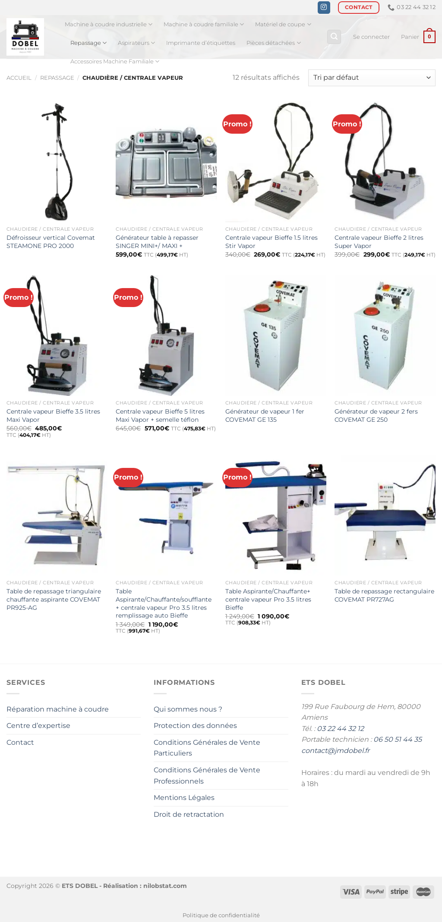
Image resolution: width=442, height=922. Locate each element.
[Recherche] (334, 37)
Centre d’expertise (38, 725)
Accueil (19, 78)
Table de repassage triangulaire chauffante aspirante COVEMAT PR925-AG (53, 599)
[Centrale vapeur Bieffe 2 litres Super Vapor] (385, 161)
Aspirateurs (136, 43)
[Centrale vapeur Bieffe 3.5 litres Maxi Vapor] (56, 335)
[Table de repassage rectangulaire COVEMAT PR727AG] (385, 515)
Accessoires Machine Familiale (114, 61)
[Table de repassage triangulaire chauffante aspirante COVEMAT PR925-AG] (56, 515)
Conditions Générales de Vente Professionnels (207, 775)
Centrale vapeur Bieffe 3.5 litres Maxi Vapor (53, 415)
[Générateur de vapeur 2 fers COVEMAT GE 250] (385, 335)
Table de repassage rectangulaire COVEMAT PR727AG (384, 595)
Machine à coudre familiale (204, 24)
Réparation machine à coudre (57, 709)
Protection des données (195, 725)
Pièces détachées (273, 43)
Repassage (88, 43)
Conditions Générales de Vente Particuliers (207, 748)
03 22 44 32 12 (340, 728)
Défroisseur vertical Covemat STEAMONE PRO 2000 (50, 242)
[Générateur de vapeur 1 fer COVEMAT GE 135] (275, 335)
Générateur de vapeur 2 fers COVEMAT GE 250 (376, 415)
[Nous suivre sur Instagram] (324, 7)
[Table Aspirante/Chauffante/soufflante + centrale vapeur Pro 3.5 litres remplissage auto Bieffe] (166, 515)
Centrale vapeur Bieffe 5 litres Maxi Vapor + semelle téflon (160, 415)
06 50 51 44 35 (397, 739)
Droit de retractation (189, 814)
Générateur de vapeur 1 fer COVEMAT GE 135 (264, 415)
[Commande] (372, 77)
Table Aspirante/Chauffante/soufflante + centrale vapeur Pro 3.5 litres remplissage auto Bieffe (164, 603)
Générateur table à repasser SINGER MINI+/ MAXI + (157, 242)
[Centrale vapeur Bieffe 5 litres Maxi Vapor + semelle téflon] (166, 335)
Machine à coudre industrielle (108, 24)
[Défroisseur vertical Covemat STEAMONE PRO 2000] (56, 161)
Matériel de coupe (283, 24)
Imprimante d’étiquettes (200, 43)
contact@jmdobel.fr (335, 750)
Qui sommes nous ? (188, 709)
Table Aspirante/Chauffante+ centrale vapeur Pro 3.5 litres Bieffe (268, 599)
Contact (20, 742)
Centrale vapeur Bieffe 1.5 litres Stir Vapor (271, 242)
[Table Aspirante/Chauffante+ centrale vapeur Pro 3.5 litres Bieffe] (275, 515)
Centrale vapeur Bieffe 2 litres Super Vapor (379, 242)
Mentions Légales (184, 797)
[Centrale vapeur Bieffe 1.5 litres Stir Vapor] (275, 161)
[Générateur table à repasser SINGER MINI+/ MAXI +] (166, 161)
